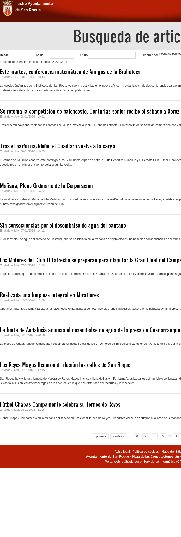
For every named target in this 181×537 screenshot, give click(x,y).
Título (84, 55)
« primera (100, 436)
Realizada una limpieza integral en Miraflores (49, 295)
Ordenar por (149, 55)
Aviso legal (123, 451)
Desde (4, 55)
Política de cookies (146, 451)
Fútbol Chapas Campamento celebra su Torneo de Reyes (60, 404)
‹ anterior (119, 436)
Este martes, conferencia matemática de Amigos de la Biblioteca (70, 71)
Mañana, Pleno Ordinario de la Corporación (46, 185)
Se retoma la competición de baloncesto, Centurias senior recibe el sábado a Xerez (89, 111)
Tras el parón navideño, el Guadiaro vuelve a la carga (57, 146)
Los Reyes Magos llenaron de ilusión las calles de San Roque (65, 364)
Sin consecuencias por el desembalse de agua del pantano (63, 225)
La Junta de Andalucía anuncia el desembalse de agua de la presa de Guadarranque (90, 330)
